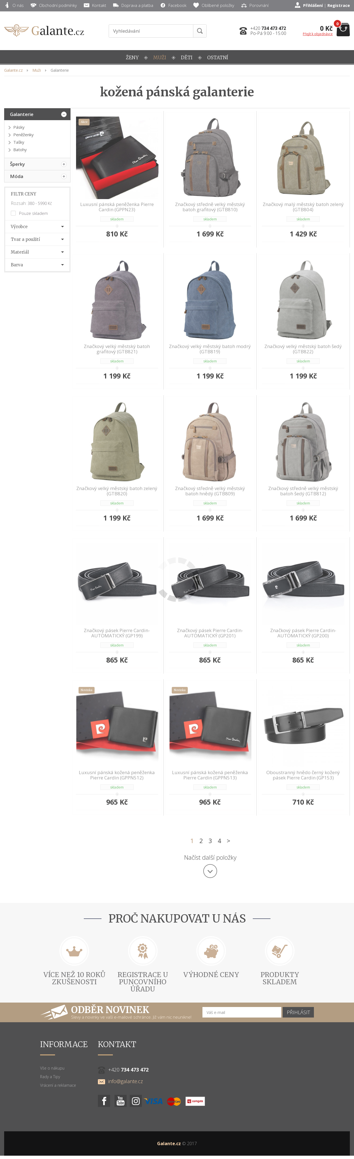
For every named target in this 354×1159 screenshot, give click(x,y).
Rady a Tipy (50, 1072)
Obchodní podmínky (54, 5)
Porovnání (255, 5)
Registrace (338, 5)
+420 (268, 28)
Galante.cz (169, 1139)
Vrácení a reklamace (58, 1081)
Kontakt (95, 5)
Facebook (173, 5)
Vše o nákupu (52, 1064)
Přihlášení (313, 5)
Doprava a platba (133, 5)
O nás (14, 5)
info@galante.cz (120, 1077)
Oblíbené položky (213, 5)
